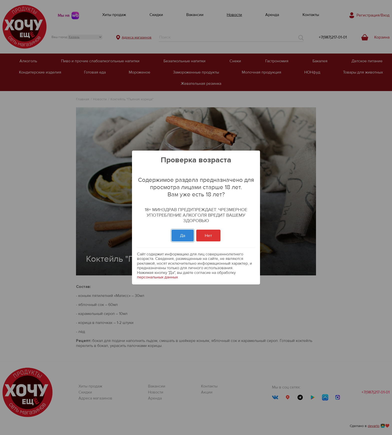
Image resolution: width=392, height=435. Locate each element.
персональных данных (157, 277)
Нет (208, 235)
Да (182, 235)
